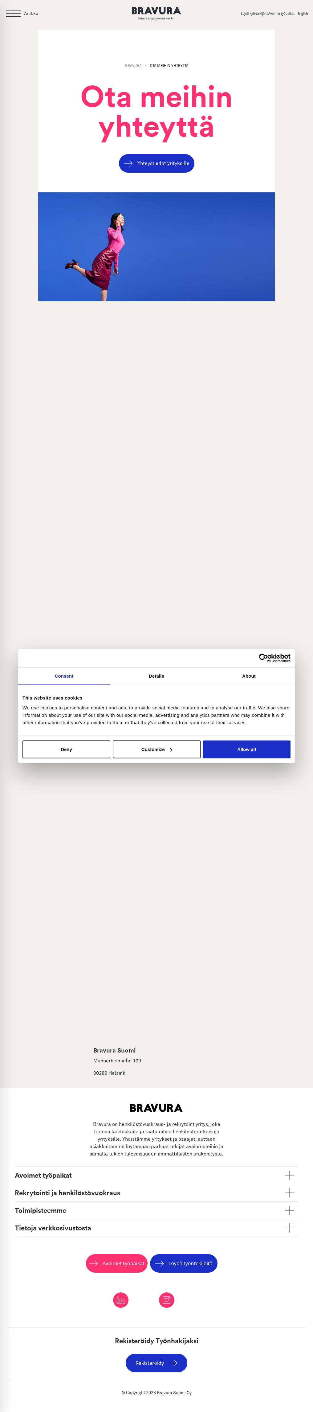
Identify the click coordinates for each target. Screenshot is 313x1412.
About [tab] (249, 676)
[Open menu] (21, 13)
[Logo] (156, 13)
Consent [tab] (64, 676)
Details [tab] (156, 676)
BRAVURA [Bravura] (133, 66)
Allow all (246, 749)
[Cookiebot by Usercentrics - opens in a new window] (264, 658)
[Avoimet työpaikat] (283, 13)
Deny (66, 749)
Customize (156, 749)
